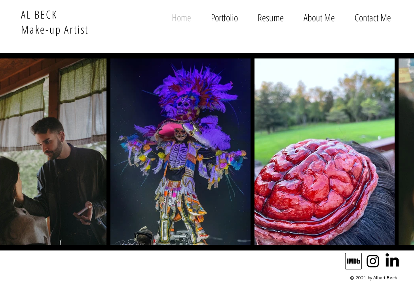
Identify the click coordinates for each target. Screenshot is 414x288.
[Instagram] (373, 261)
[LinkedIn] (392, 261)
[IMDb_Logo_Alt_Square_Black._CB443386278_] (353, 261)
